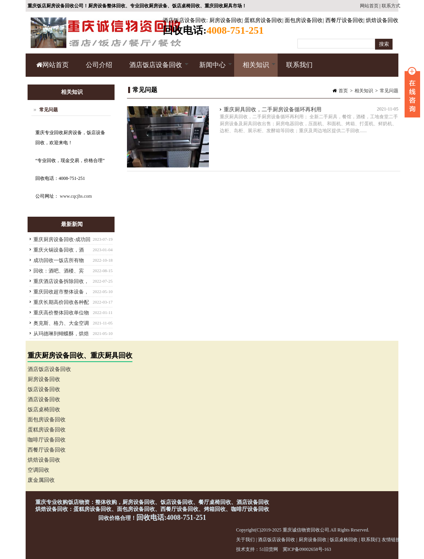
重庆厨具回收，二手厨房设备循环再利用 (272, 109)
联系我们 (299, 65)
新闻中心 (211, 69)
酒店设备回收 (44, 399)
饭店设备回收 (44, 389)
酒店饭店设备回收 (184, 20)
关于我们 (245, 539)
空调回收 (38, 470)
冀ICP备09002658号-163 (307, 549)
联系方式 (391, 6)
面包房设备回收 (304, 20)
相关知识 (255, 69)
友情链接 (391, 539)
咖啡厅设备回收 (47, 440)
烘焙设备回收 (382, 20)
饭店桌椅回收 (44, 409)
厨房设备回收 (225, 20)
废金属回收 (41, 480)
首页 (343, 90)
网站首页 (369, 6)
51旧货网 (268, 549)
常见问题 (389, 90)
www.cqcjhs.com (76, 196)
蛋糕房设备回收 (263, 20)
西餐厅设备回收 (344, 20)
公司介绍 (99, 65)
